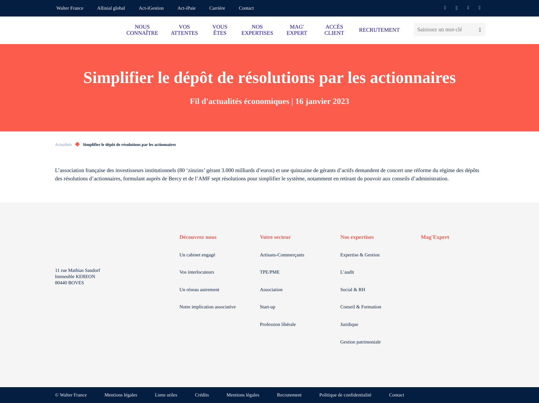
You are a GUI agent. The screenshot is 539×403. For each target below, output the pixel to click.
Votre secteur (275, 237)
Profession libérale (278, 324)
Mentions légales (120, 395)
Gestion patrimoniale (360, 342)
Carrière (217, 8)
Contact (246, 8)
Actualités (63, 144)
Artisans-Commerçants (282, 255)
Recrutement (289, 395)
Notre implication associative (207, 307)
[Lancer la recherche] (480, 29)
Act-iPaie (186, 8)
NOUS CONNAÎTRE (142, 30)
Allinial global (111, 8)
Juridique (349, 324)
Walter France (70, 8)
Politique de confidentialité (345, 395)
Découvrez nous (198, 237)
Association (271, 290)
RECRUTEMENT (379, 30)
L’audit (347, 272)
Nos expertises (357, 237)
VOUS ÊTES (220, 30)
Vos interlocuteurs (196, 272)
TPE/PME (270, 272)
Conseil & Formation (360, 307)
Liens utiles (166, 395)
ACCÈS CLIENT (334, 30)
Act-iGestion (151, 8)
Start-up (267, 307)
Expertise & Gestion (360, 255)
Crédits (202, 395)
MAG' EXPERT (297, 30)
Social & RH (352, 290)
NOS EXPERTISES (257, 30)
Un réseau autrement (199, 290)
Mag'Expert (435, 237)
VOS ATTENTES (184, 30)
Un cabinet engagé (197, 255)
